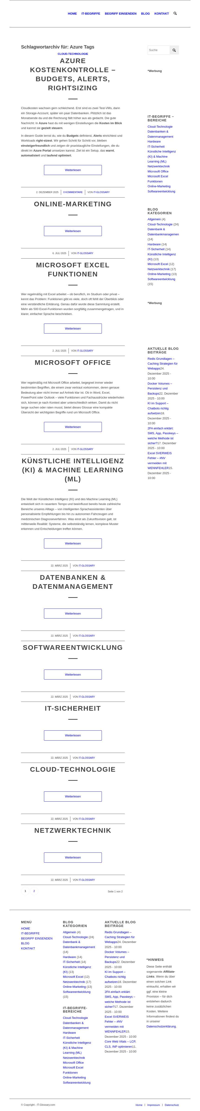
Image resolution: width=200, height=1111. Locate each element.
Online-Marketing (73, 204)
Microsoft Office (73, 362)
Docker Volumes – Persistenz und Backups (160, 388)
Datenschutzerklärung (161, 1026)
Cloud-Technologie (73, 53)
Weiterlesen (73, 170)
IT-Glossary (102, 192)
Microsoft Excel (158, 264)
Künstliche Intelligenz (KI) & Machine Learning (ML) (73, 470)
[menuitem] (72, 13)
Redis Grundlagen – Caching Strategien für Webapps (163, 363)
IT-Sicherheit (73, 708)
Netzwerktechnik (72, 830)
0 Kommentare (73, 192)
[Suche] (175, 13)
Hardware (154, 141)
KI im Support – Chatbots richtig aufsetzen (158, 408)
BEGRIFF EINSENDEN (37, 938)
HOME (25, 928)
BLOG (25, 943)
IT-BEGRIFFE (30, 933)
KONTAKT (28, 948)
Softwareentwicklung (73, 647)
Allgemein (154, 219)
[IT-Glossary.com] (21, 13)
